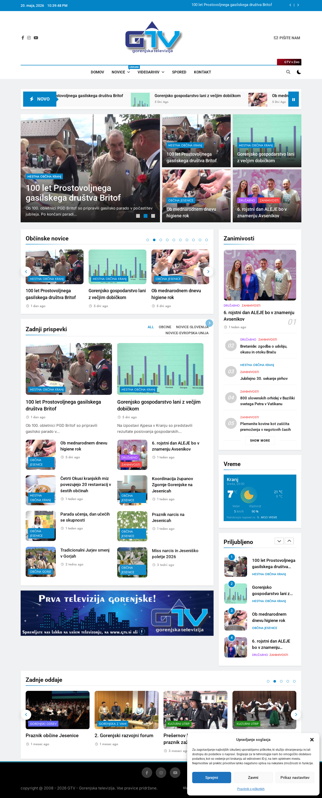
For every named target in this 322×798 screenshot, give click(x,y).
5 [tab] (174, 240)
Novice (123, 69)
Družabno (260, 655)
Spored (179, 72)
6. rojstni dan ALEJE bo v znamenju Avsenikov (271, 647)
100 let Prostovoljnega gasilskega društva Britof (231, 6)
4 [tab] (167, 240)
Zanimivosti (278, 655)
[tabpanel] (90, 168)
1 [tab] (138, 216)
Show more (260, 440)
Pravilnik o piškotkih (251, 789)
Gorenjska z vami (113, 724)
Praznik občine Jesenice (52, 735)
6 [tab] (180, 240)
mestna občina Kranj (44, 176)
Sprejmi (211, 777)
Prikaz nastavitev (294, 777)
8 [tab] (193, 240)
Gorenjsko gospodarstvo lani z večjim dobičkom (219, 95)
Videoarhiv (148, 72)
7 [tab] (187, 240)
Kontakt (202, 72)
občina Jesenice (168, 279)
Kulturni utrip (179, 724)
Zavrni (253, 777)
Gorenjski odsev (43, 724)
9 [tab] (200, 240)
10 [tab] (206, 240)
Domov (97, 72)
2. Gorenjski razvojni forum (124, 735)
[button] (311, 739)
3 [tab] (153, 216)
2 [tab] (146, 216)
